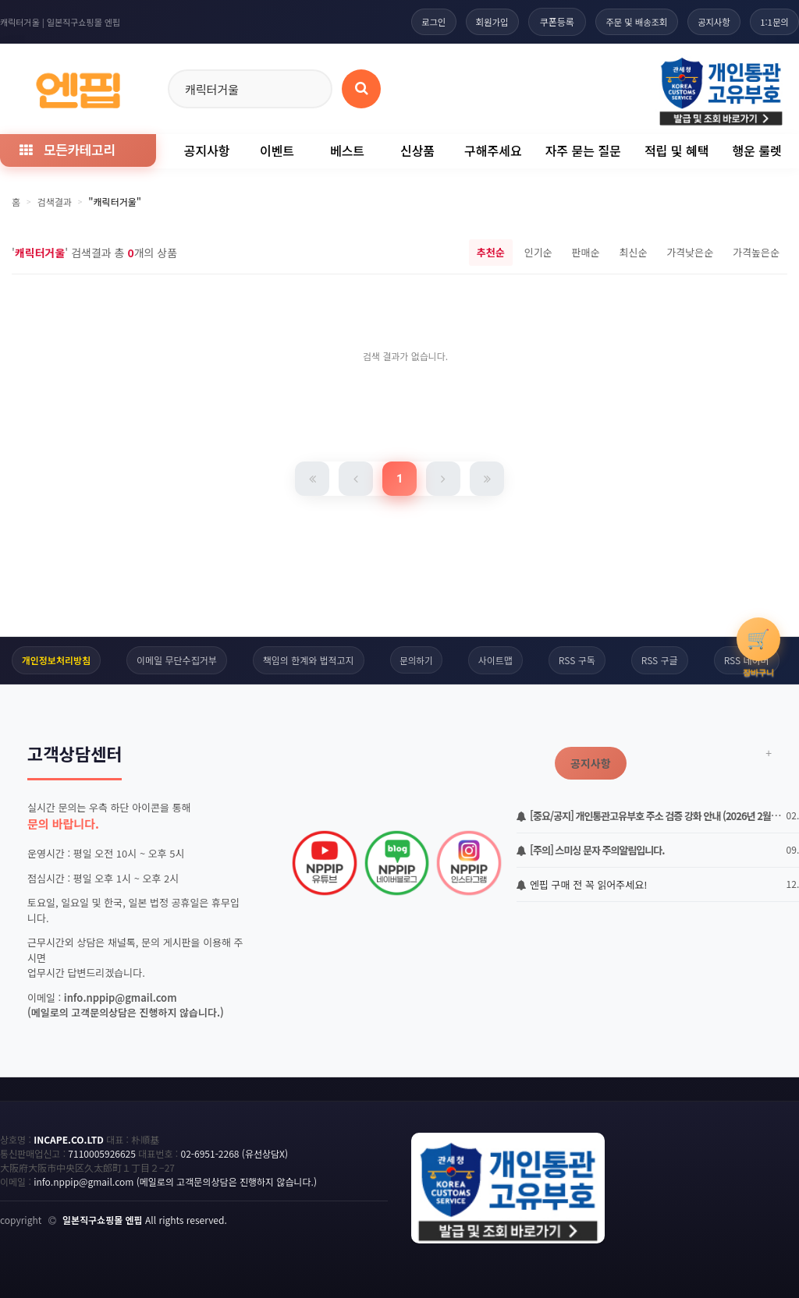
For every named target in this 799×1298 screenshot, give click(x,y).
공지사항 (707, 21)
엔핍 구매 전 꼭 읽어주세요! (582, 884)
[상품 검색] (361, 88)
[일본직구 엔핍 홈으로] (78, 86)
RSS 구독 (577, 660)
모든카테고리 (67, 149)
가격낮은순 (689, 252)
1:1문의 (772, 21)
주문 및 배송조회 (624, 21)
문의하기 (416, 660)
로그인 (411, 21)
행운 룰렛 (756, 150)
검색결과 (54, 201)
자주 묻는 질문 (583, 150)
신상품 (417, 150)
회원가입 (474, 21)
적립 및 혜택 (677, 150)
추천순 (491, 252)
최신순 (633, 252)
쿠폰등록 (541, 21)
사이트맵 (496, 660)
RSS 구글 (660, 660)
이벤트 (277, 150)
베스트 (347, 150)
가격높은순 (756, 252)
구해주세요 (493, 150)
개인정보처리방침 (54, 660)
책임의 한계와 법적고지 (307, 660)
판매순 (586, 252)
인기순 (538, 252)
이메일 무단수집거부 (175, 660)
